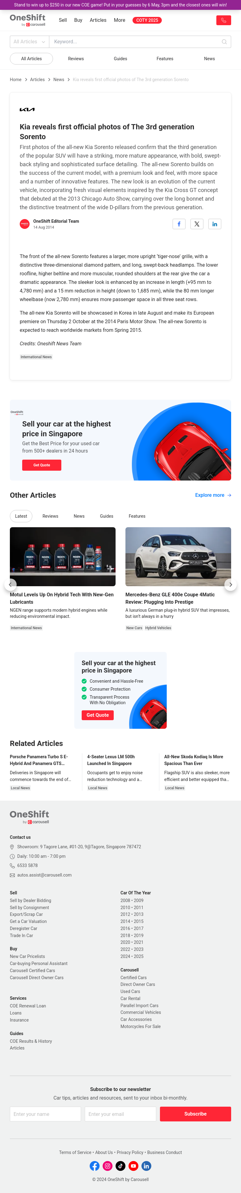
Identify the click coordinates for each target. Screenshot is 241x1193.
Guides (120, 58)
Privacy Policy (130, 1152)
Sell (63, 20)
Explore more (213, 495)
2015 (138, 921)
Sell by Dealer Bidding (30, 900)
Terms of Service (75, 1152)
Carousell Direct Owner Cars (36, 977)
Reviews (76, 58)
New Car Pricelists (27, 956)
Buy (78, 20)
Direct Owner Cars (137, 984)
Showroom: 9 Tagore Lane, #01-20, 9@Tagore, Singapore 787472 (79, 846)
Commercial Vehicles (140, 1012)
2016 (125, 928)
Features (165, 58)
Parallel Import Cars (139, 1005)
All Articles (30, 42)
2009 (138, 900)
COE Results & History (31, 1041)
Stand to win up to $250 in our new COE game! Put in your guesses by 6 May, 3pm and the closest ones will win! (120, 4)
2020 (125, 942)
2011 (138, 907)
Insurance (19, 1020)
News (209, 58)
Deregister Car (23, 928)
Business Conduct (164, 1152)
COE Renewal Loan (28, 1005)
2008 (125, 900)
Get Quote (41, 465)
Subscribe (195, 1114)
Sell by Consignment (29, 907)
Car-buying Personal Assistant (38, 963)
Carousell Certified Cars (32, 970)
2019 (138, 935)
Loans (16, 1013)
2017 (138, 928)
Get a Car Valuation (28, 921)
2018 (125, 935)
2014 (125, 921)
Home (16, 79)
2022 (125, 949)
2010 (125, 907)
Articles (98, 20)
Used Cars (130, 991)
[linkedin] (214, 224)
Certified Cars (133, 977)
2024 (125, 956)
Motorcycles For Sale (140, 1026)
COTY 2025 (147, 20)
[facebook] (179, 224)
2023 (138, 949)
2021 (138, 942)
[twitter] (196, 224)
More (119, 20)
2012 (125, 914)
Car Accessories (136, 1019)
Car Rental (130, 998)
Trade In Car (21, 935)
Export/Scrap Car (26, 914)
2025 (138, 956)
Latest (21, 516)
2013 (138, 914)
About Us (104, 1152)
